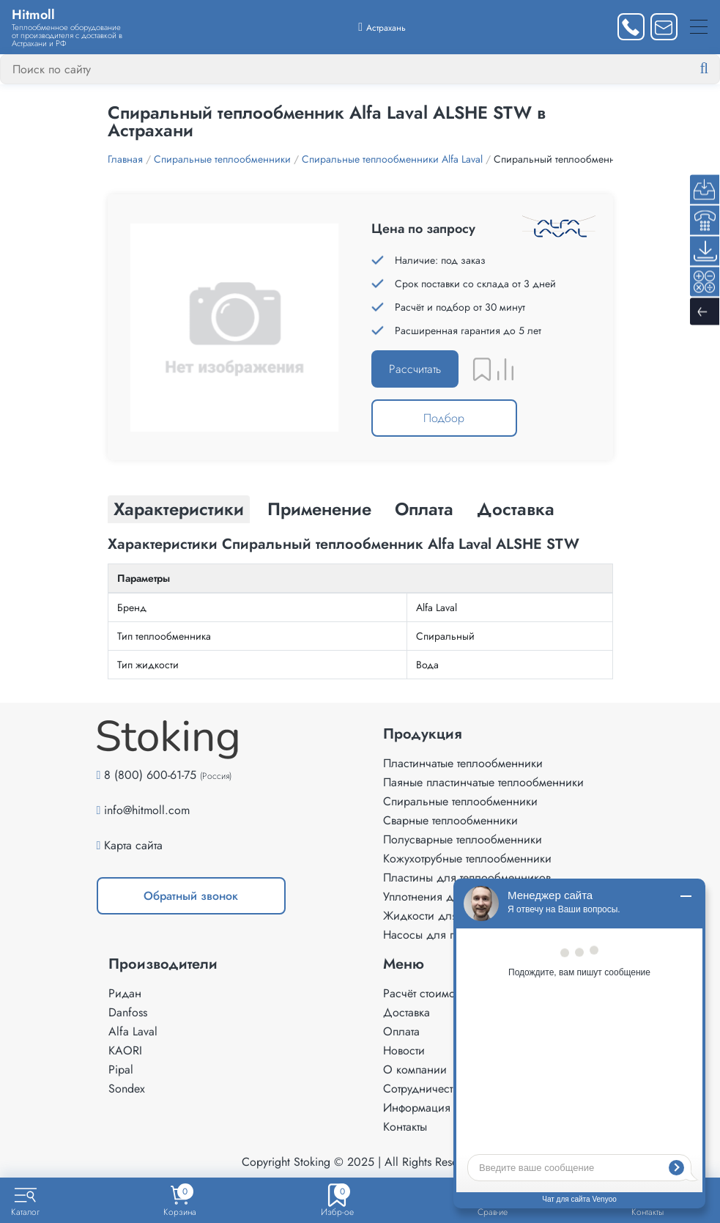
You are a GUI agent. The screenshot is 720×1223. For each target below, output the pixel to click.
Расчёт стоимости (427, 993)
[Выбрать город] (382, 26)
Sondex (126, 1088)
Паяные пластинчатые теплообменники (483, 782)
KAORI (125, 1050)
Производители (163, 964)
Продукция (422, 734)
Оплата (401, 1031)
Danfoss (127, 1012)
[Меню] (698, 26)
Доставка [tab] (515, 509)
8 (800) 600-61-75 (150, 774)
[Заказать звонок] (631, 26)
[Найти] (715, 69)
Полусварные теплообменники (462, 839)
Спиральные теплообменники (460, 801)
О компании (415, 1069)
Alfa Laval (132, 1031)
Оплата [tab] (424, 509)
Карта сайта (133, 845)
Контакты (405, 1126)
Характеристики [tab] (179, 509)
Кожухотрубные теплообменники (467, 858)
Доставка (406, 1012)
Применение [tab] (319, 509)
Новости (404, 1050)
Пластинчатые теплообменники (463, 763)
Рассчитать (415, 369)
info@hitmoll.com (147, 810)
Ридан (124, 993)
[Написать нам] (664, 26)
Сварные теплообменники (450, 820)
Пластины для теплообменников (467, 877)
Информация (416, 1107)
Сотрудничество (423, 1088)
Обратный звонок (191, 895)
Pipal (120, 1069)
